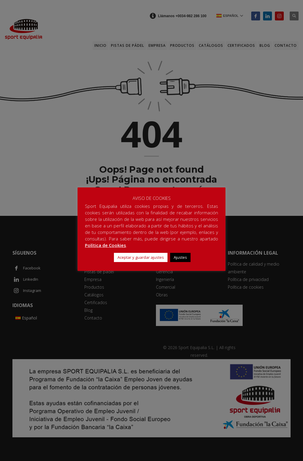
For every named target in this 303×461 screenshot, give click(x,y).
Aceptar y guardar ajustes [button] (140, 257)
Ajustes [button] (180, 257)
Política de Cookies (105, 245)
